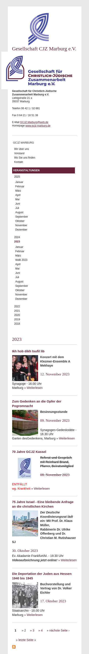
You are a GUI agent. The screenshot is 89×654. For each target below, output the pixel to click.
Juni (17, 203)
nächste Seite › (59, 630)
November (21, 225)
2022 (17, 306)
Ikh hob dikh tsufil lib (28, 351)
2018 (17, 323)
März (18, 190)
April (18, 195)
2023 (17, 241)
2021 (17, 310)
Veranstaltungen (26, 170)
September (21, 216)
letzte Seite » (27, 640)
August (19, 212)
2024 (17, 237)
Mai (17, 199)
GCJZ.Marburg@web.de (34, 122)
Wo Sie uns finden (24, 157)
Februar (19, 186)
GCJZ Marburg (23, 142)
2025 (17, 176)
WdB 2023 (21, 259)
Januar (19, 182)
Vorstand (19, 153)
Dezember (21, 229)
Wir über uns (21, 149)
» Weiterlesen (33, 388)
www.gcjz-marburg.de (38, 125)
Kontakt (18, 162)
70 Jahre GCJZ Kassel (29, 452)
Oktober (20, 221)
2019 (17, 319)
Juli (17, 208)
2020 (17, 315)
